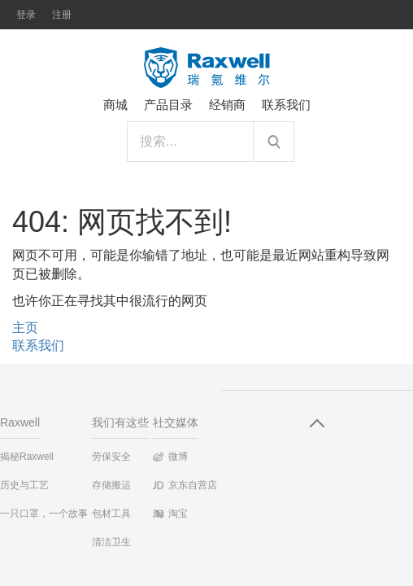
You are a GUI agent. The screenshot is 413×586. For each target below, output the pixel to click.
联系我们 (38, 345)
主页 (25, 328)
